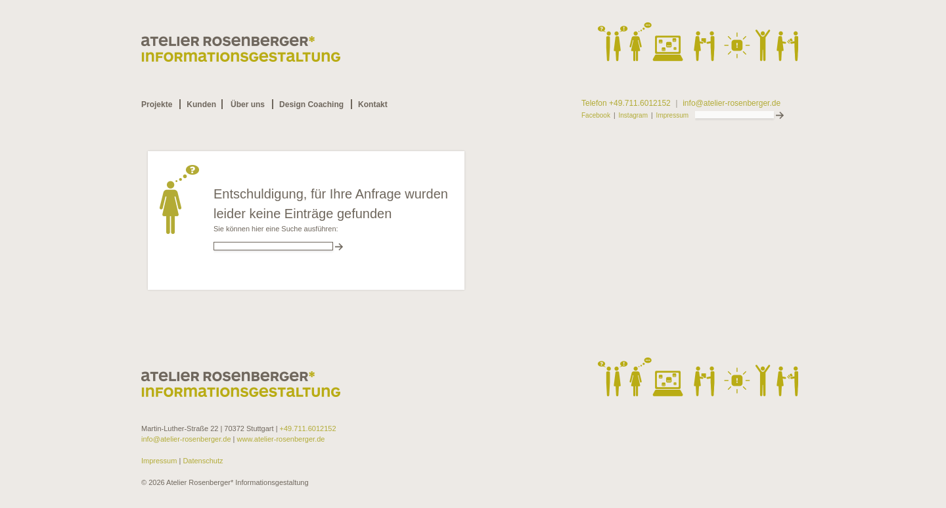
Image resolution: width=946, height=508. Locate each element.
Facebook (595, 115)
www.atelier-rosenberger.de (281, 439)
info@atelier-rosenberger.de (731, 103)
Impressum (672, 115)
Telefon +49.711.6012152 (626, 103)
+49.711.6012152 (308, 428)
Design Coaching (311, 104)
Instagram (633, 115)
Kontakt (373, 104)
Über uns (248, 104)
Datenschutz (202, 461)
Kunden (201, 104)
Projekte (156, 104)
